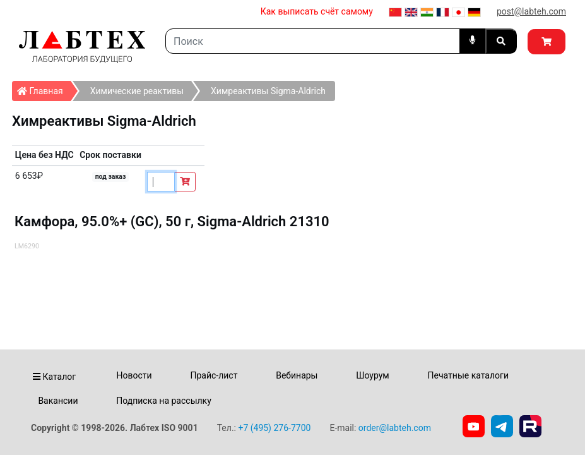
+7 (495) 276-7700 (274, 428)
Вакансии (58, 401)
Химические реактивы (137, 91)
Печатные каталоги (468, 375)
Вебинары (296, 375)
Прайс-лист (213, 375)
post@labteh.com (531, 11)
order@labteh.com (394, 428)
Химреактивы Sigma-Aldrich (268, 91)
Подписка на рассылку (163, 401)
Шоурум (372, 375)
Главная (44, 88)
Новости (134, 375)
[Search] (312, 41)
